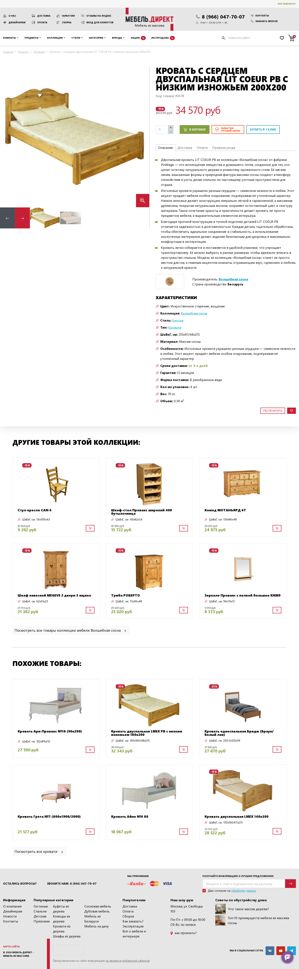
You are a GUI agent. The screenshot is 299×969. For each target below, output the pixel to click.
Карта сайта (11, 946)
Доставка (43, 15)
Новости (10, 916)
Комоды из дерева (61, 918)
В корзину (194, 129)
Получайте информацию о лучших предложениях (237, 876)
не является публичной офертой (127, 961)
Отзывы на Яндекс (99, 15)
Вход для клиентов (99, 22)
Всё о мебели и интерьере (134, 933)
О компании (12, 906)
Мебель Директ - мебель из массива (18, 954)
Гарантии (68, 15)
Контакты (260, 15)
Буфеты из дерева (61, 908)
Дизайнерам (17, 22)
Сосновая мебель (97, 906)
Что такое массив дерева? (242, 909)
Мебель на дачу (96, 926)
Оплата (42, 22)
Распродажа (163, 38)
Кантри (177, 320)
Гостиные (41, 906)
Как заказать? (287, 3)
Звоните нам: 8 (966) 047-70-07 (72, 883)
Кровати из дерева (61, 928)
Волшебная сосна (194, 313)
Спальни (40, 911)
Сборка (66, 22)
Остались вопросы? (20, 883)
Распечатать (272, 411)
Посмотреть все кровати (39, 851)
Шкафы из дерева (66, 936)
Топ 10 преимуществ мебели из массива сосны (252, 920)
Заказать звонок (264, 21)
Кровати (174, 327)
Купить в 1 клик (263, 129)
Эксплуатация (133, 926)
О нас (12, 15)
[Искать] (223, 38)
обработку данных (243, 891)
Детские (40, 916)
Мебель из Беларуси (92, 918)
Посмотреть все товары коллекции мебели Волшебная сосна (71, 630)
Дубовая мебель (97, 911)
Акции (138, 38)
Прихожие (42, 921)
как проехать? (183, 933)
